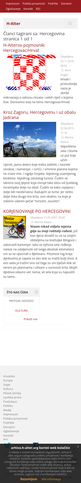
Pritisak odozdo (21, 301)
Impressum (12, 3)
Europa (8, 380)
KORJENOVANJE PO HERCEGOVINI (37, 211)
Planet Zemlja (12, 393)
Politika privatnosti (33, 3)
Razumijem (28, 479)
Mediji (7, 410)
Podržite (53, 3)
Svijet (6, 385)
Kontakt (28, 9)
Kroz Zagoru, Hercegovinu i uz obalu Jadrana (39, 114)
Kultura (21, 311)
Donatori (66, 3)
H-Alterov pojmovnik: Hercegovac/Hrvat (24, 47)
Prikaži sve (30, 319)
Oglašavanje (13, 9)
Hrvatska (9, 376)
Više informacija (51, 479)
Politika (8, 406)
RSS (38, 9)
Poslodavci (10, 402)
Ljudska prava (12, 397)
